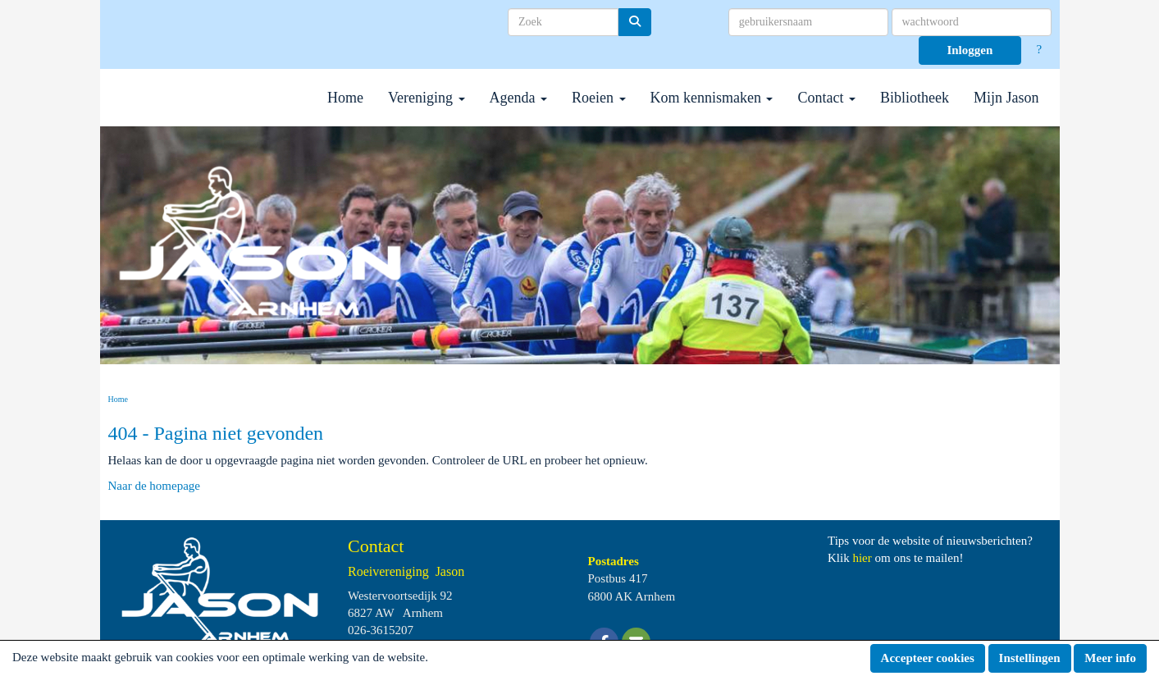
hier (861, 557)
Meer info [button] (1110, 658)
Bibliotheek (914, 97)
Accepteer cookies (927, 658)
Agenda (518, 97)
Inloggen (969, 50)
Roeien (599, 97)
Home (345, 97)
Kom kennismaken (711, 97)
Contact (826, 97)
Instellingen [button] (1030, 658)
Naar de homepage (154, 485)
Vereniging (426, 97)
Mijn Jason (1006, 97)
